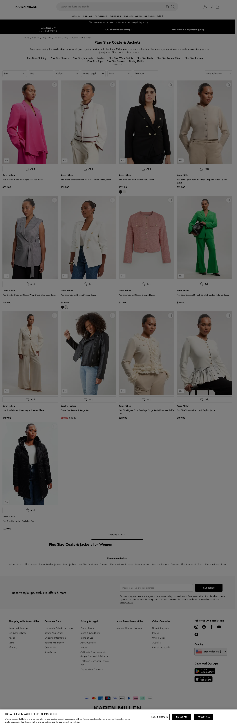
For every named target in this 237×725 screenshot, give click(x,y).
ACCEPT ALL (204, 716)
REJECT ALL (181, 716)
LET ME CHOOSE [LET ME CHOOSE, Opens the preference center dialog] (159, 716)
